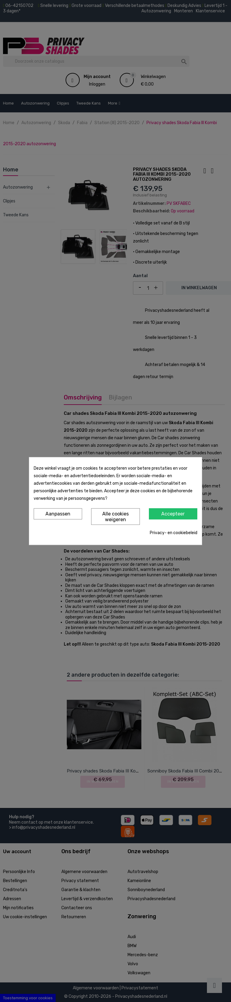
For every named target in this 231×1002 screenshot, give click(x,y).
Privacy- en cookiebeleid (173, 532)
